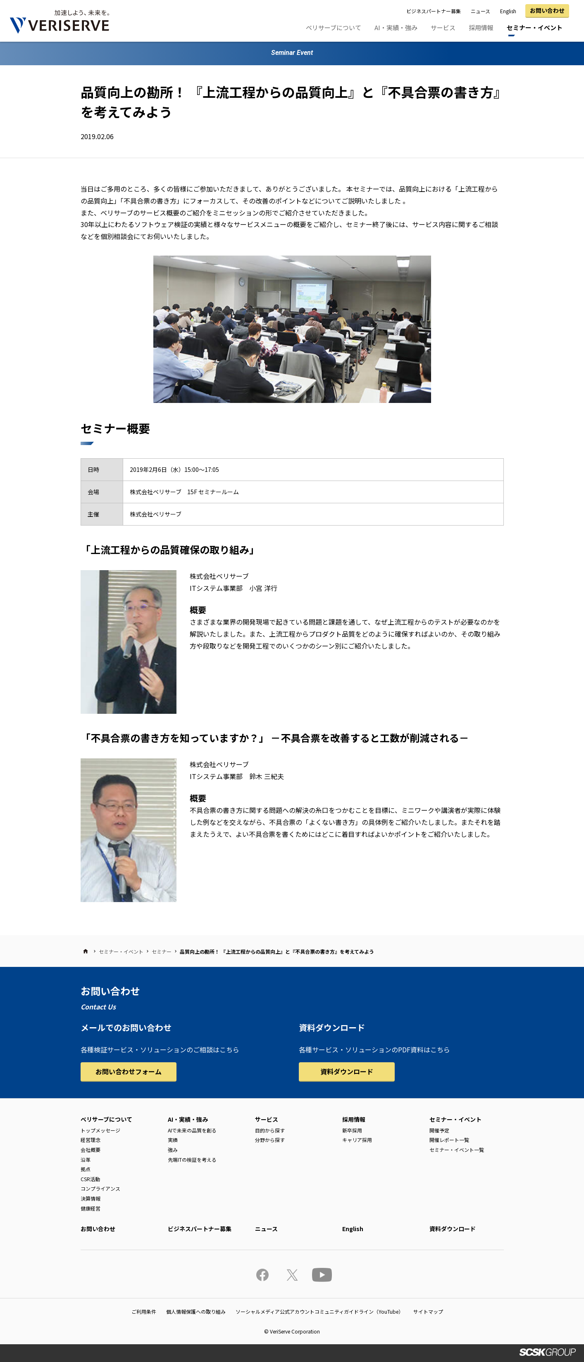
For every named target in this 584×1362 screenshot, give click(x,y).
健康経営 (90, 1208)
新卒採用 (352, 1130)
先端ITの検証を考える (192, 1159)
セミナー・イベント (535, 27)
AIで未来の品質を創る (192, 1130)
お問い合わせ (547, 10)
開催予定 (439, 1130)
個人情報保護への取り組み (196, 1311)
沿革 (86, 1159)
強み (173, 1149)
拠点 (86, 1169)
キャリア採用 (357, 1139)
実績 (173, 1139)
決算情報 (90, 1198)
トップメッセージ (100, 1130)
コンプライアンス (100, 1188)
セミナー (162, 951)
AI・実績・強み (395, 27)
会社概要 (90, 1149)
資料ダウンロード (346, 1071)
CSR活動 (90, 1178)
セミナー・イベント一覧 (456, 1149)
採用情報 (481, 27)
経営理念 (90, 1139)
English (508, 10)
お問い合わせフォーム (128, 1071)
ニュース (480, 10)
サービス (443, 27)
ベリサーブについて (333, 27)
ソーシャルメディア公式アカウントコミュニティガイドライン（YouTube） (319, 1311)
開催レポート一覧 (449, 1139)
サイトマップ (428, 1311)
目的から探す (270, 1130)
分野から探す (270, 1139)
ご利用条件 (143, 1311)
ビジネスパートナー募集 (433, 10)
